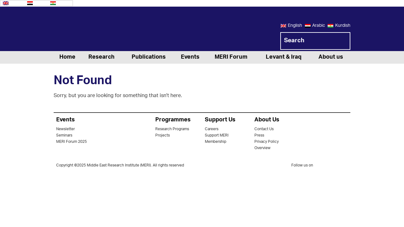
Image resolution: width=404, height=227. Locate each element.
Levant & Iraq (283, 57)
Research (101, 57)
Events (190, 57)
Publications (149, 57)
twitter (321, 166)
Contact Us (264, 129)
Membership (215, 141)
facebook (334, 166)
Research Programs (172, 129)
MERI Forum (231, 57)
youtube (346, 166)
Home (67, 57)
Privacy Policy (266, 141)
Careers (211, 129)
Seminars (64, 135)
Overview (262, 148)
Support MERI (217, 135)
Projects (162, 135)
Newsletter (65, 129)
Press (259, 135)
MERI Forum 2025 (71, 141)
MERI (79, 29)
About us (330, 57)
